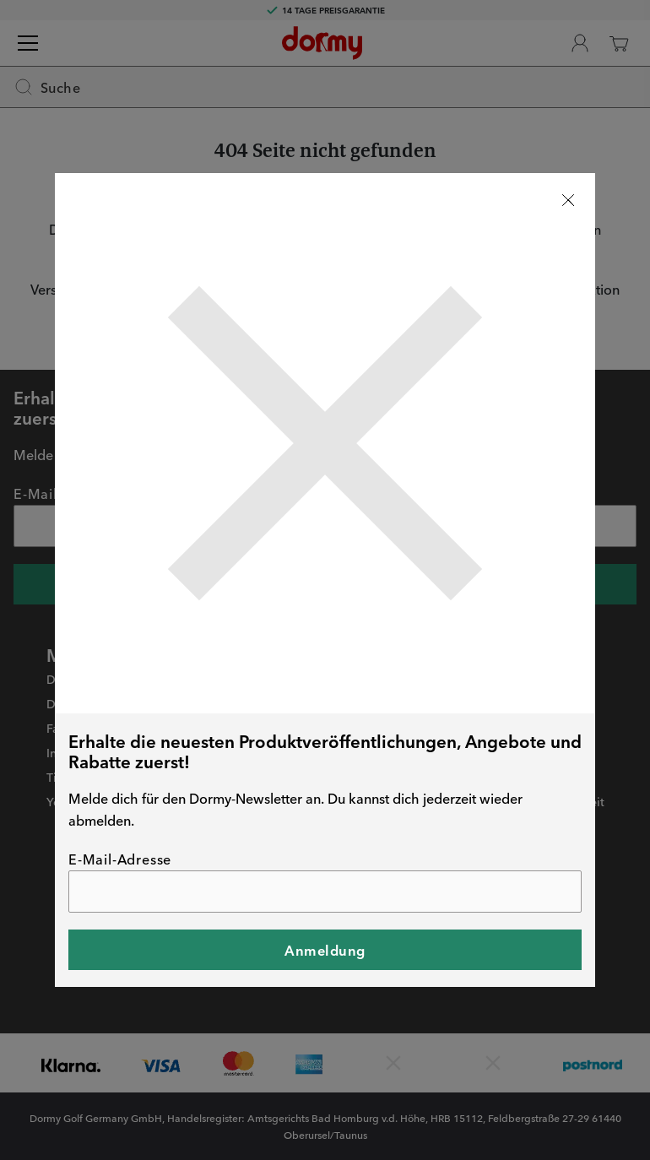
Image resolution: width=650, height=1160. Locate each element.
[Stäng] (568, 200)
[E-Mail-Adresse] (325, 891)
